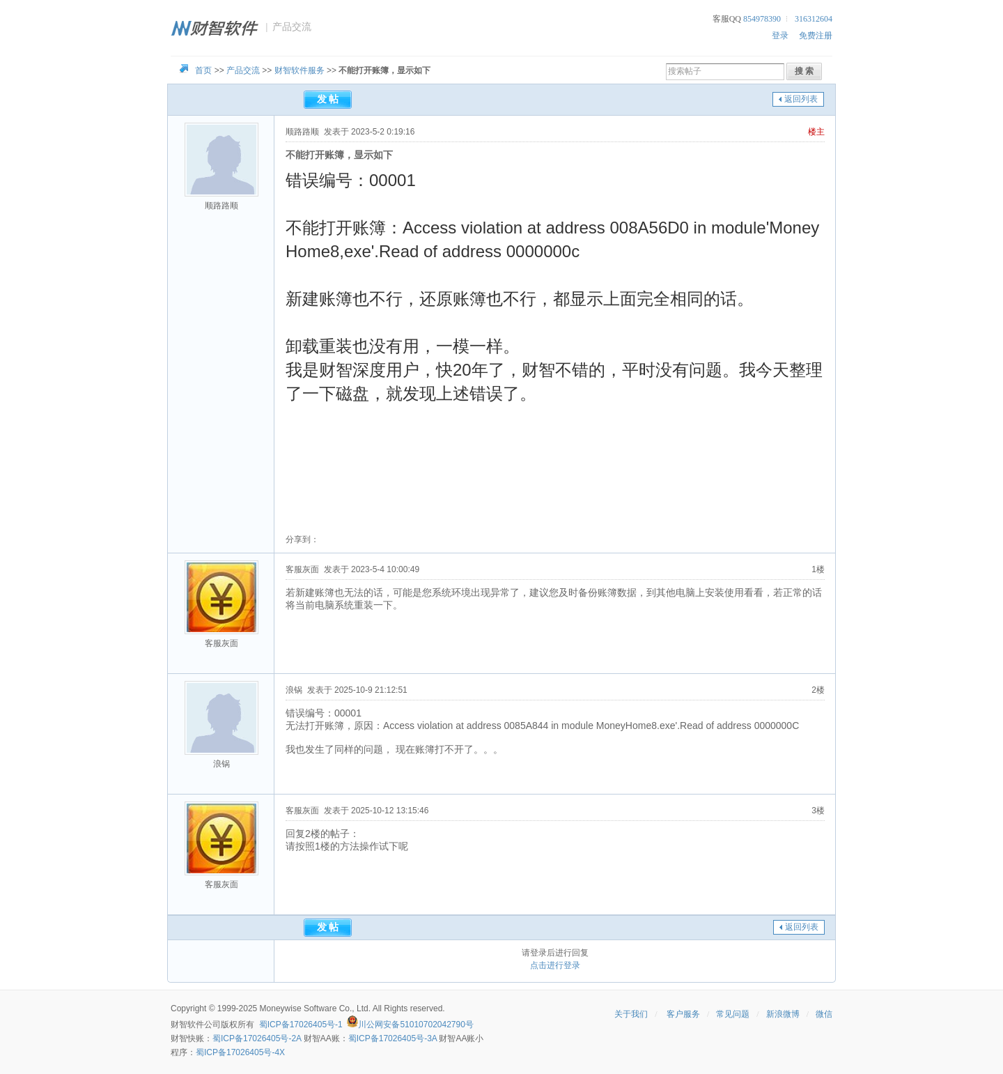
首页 (203, 70)
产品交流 (243, 70)
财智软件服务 (299, 70)
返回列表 (801, 99)
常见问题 (732, 1014)
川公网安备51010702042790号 (415, 1024)
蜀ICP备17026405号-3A (392, 1038)
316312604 (813, 19)
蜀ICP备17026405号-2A (256, 1038)
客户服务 (683, 1014)
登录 (780, 35)
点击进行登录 (555, 965)
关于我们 (631, 1014)
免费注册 (815, 35)
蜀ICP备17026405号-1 (301, 1024)
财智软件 (187, 1024)
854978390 (762, 19)
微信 (824, 1014)
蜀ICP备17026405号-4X (240, 1052)
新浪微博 (783, 1014)
